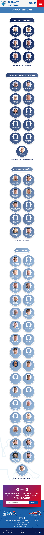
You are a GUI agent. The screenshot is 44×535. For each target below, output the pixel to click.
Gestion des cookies (31, 533)
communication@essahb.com (22, 526)
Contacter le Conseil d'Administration (22, 160)
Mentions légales (15, 533)
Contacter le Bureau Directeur (22, 65)
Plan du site (6, 533)
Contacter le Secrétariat (22, 241)
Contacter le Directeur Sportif (22, 478)
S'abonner (33, 502)
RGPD (23, 533)
